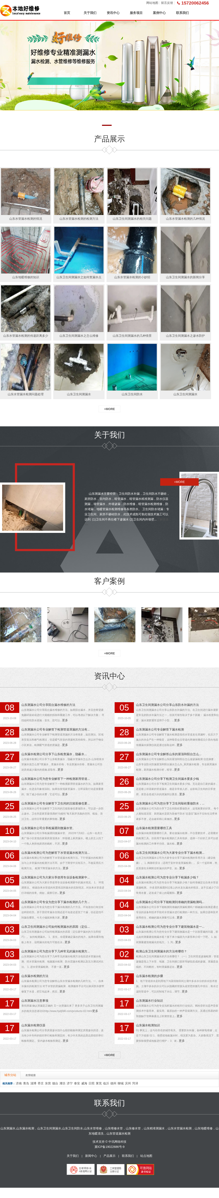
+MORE (109, 409)
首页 (67, 13)
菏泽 (135, 1083)
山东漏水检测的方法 (34, 976)
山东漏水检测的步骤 (149, 976)
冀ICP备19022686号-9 (109, 1146)
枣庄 (41, 1083)
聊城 (121, 1083)
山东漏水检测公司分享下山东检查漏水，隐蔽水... (54, 754)
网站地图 (152, 3)
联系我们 (182, 13)
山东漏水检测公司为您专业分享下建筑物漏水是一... (170, 926)
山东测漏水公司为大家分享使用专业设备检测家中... (55, 877)
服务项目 (136, 13)
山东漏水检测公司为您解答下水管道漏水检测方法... (55, 852)
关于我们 (90, 13)
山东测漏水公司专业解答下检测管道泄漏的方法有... (55, 729)
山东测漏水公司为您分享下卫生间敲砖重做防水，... (170, 803)
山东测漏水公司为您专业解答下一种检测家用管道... (55, 778)
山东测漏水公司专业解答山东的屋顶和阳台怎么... (168, 754)
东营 (48, 1083)
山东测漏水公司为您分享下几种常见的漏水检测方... (55, 951)
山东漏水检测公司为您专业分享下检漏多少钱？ (167, 877)
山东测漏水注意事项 (34, 1000)
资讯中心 (113, 13)
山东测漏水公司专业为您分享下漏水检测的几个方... (55, 902)
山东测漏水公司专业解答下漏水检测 (160, 729)
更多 (65, 720)
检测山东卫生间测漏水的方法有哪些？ (161, 951)
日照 (92, 1083)
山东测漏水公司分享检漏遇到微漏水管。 (48, 828)
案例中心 (159, 13)
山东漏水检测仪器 (33, 1025)
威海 (84, 1083)
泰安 (77, 1083)
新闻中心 (91, 1155)
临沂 (106, 1083)
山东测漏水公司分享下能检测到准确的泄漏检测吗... (170, 902)
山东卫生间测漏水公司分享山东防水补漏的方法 (167, 704)
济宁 (70, 1083)
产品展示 (109, 1155)
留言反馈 (167, 3)
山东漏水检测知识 (148, 1025)
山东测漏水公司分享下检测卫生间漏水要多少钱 (167, 778)
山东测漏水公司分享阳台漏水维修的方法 (48, 704)
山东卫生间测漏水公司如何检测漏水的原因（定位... (55, 926)
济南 (19, 1083)
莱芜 (99, 1083)
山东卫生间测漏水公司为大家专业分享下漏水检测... (170, 852)
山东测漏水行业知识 (149, 1000)
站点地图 (146, 1155)
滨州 (128, 1083)
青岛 (26, 1083)
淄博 (33, 1083)
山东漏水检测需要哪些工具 (154, 828)
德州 (113, 1083)
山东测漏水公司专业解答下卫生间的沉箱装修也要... (55, 803)
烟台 (55, 1083)
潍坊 (62, 1083)
